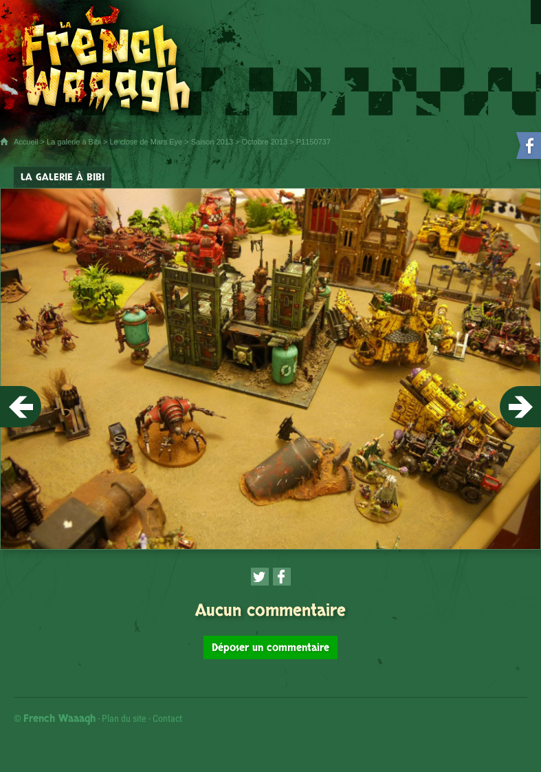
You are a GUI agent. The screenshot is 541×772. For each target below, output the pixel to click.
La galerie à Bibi (74, 142)
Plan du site (124, 718)
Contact (167, 718)
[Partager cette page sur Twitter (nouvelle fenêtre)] (260, 577)
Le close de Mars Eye (145, 142)
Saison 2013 (212, 142)
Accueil (26, 142)
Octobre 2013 (265, 142)
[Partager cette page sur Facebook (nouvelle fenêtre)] (282, 577)
